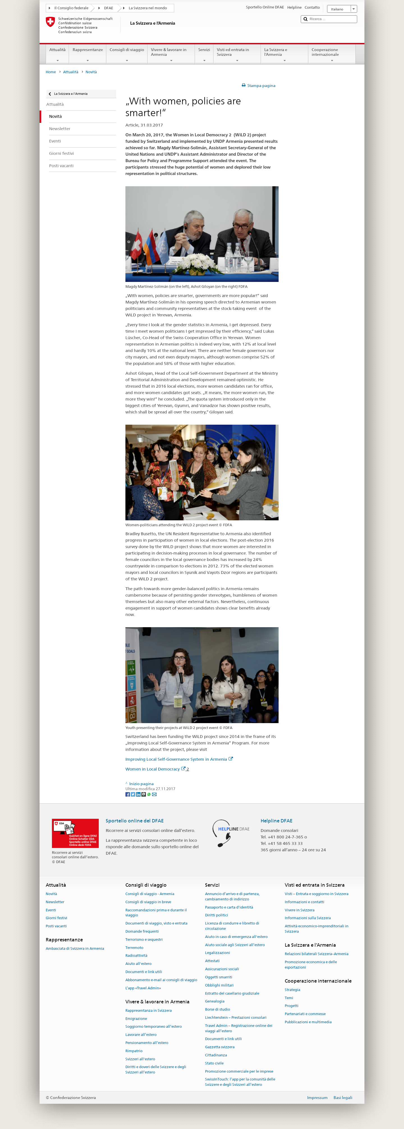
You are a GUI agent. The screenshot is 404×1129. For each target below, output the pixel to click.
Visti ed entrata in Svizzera (237, 55)
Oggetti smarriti (218, 977)
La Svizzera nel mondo (148, 8)
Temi (289, 998)
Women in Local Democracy (155, 769)
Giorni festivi (56, 918)
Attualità (57, 55)
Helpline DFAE (277, 821)
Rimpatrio (134, 1051)
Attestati (212, 961)
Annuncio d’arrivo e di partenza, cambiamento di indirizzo (232, 896)
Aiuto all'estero (138, 964)
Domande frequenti (142, 931)
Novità (51, 894)
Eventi (51, 910)
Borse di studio (217, 1009)
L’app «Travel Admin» (143, 988)
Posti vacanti (56, 926)
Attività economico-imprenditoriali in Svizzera (316, 928)
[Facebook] (128, 794)
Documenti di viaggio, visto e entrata (156, 923)
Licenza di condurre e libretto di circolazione (232, 926)
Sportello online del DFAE (135, 821)
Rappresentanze (87, 55)
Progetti (292, 1006)
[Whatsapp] (149, 794)
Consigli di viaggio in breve (148, 902)
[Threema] (144, 794)
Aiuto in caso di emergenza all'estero (236, 937)
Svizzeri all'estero (140, 1059)
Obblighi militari (219, 985)
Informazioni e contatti (304, 902)
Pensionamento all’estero (146, 1043)
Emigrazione (136, 1019)
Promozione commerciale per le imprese (239, 1071)
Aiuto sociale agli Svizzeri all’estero (235, 945)
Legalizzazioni (217, 953)
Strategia (292, 990)
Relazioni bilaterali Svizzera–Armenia (316, 954)
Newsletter (55, 902)
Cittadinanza (216, 1055)
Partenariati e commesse (305, 1014)
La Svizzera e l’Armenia (284, 55)
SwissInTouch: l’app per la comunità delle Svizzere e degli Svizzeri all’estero (240, 1082)
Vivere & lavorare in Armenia (171, 55)
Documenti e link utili (143, 972)
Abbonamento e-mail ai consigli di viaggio (161, 980)
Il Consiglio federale (71, 8)
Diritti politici (216, 915)
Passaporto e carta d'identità (229, 907)
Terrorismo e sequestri (144, 939)
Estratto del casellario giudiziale (232, 993)
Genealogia (214, 1001)
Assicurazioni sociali (222, 969)
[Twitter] (133, 794)
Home (51, 72)
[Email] (154, 794)
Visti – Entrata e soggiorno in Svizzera (316, 894)
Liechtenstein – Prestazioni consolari (236, 1017)
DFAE (108, 8)
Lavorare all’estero (141, 1035)
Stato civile (214, 1063)
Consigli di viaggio (127, 55)
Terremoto (134, 948)
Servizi (204, 55)
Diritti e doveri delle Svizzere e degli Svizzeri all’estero (155, 1070)
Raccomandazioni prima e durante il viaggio (156, 913)
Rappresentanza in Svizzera (148, 1010)
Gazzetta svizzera (220, 1047)
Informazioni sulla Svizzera (308, 918)
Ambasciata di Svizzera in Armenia (75, 949)
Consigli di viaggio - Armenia (149, 894)
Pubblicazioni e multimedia (308, 1022)
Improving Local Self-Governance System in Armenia (179, 759)
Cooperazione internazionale (332, 55)
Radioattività (136, 956)
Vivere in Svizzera (300, 910)
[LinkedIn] (138, 794)
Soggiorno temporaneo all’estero (153, 1027)
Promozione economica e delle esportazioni (311, 964)
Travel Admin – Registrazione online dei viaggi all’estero (238, 1028)
